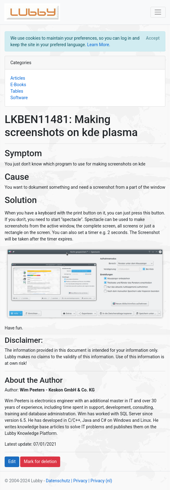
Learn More (98, 44)
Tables (17, 91)
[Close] (153, 38)
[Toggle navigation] (158, 12)
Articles (18, 78)
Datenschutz (58, 480)
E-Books (18, 84)
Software (19, 97)
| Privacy (79, 480)
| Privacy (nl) (100, 480)
